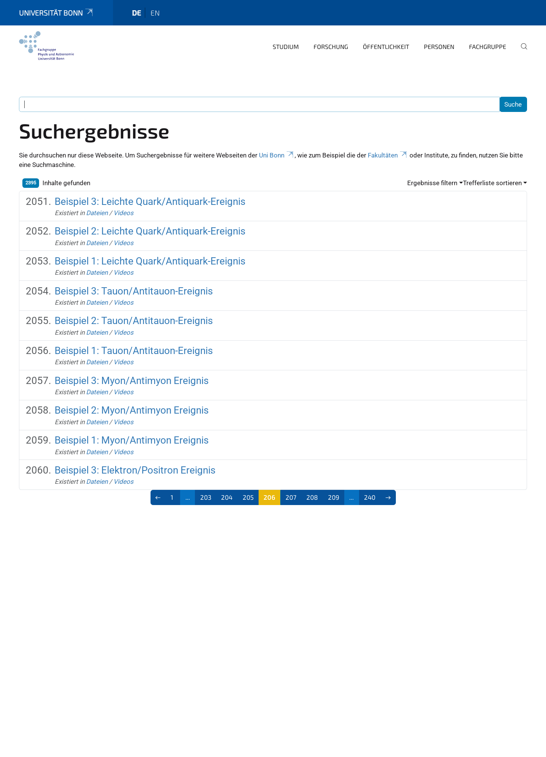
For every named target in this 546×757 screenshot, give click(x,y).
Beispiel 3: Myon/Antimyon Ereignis (132, 380)
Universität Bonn (56, 12)
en (155, 12)
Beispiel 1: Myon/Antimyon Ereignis (132, 440)
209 (333, 497)
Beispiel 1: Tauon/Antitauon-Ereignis (134, 350)
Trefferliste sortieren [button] (492, 183)
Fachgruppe (487, 46)
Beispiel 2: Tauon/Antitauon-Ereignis (134, 320)
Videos (123, 213)
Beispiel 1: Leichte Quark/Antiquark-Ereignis (150, 261)
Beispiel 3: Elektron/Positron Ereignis (135, 470)
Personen (439, 46)
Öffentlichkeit (386, 46)
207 (291, 497)
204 (226, 497)
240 (369, 497)
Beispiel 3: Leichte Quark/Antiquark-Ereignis (150, 201)
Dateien (97, 213)
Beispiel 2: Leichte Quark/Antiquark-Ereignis (150, 231)
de (136, 12)
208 (312, 497)
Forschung (331, 46)
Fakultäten (388, 155)
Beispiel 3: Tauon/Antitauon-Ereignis (134, 291)
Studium (286, 46)
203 (205, 497)
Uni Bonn (277, 155)
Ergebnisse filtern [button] (432, 183)
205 (248, 497)
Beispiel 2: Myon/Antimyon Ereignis (132, 410)
